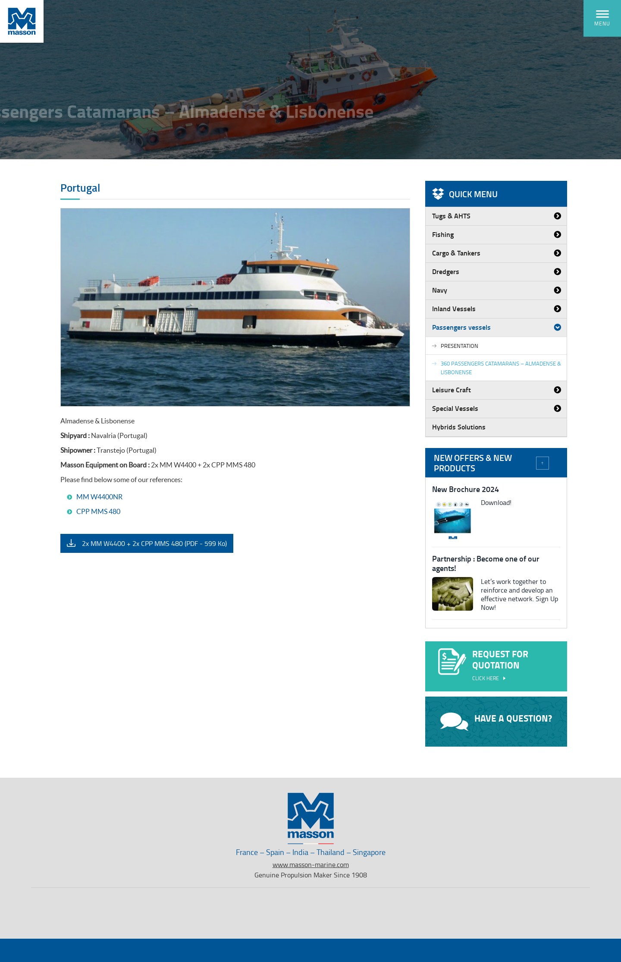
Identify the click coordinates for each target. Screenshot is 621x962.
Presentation (459, 346)
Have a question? (496, 721)
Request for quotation (496, 665)
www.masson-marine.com (311, 864)
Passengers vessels (461, 327)
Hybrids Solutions (459, 427)
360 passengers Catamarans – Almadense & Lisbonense (501, 368)
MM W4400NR (99, 497)
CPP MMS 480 (98, 511)
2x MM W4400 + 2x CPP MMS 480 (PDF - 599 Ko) (154, 543)
